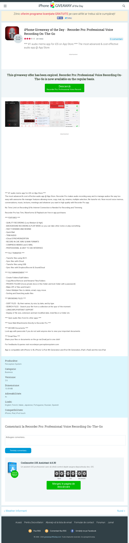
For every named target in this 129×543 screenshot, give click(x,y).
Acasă (18, 522)
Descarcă (65, 88)
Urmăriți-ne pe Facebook (86, 531)
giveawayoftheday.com (52, 537)
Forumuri (100, 522)
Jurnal (111, 522)
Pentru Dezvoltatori (33, 522)
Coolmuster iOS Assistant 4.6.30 (38, 462)
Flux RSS (37, 531)
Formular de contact (84, 522)
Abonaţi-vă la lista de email (59, 522)
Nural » (121, 510)
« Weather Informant (15, 510)
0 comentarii (116, 39)
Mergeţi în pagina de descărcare (63, 485)
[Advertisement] (74, 61)
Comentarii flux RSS (58, 531)
